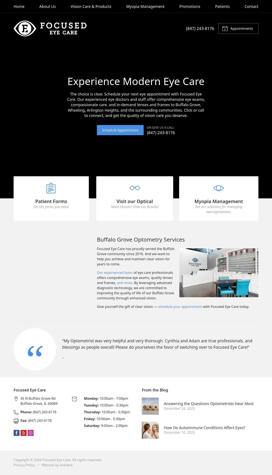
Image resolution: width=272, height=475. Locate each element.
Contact (251, 6)
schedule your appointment (180, 307)
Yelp (24, 434)
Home (19, 6)
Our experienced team (115, 273)
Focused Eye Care (56, 460)
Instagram (31, 434)
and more (124, 283)
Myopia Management (145, 6)
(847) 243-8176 (200, 28)
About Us (47, 6)
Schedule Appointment (120, 130)
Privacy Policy (24, 465)
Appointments (237, 28)
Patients (222, 6)
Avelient (66, 465)
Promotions (189, 6)
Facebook (17, 434)
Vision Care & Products (91, 6)
